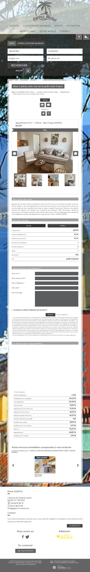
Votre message (17, 292)
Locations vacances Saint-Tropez (47, 91)
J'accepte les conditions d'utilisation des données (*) (30, 309)
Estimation (73, 25)
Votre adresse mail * (19, 277)
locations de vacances (37, 25)
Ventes (58, 25)
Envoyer (50, 314)
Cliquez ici (74, 525)
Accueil (14, 25)
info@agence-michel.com (18, 507)
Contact (65, 30)
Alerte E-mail (28, 30)
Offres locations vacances (31, 42)
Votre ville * (16, 287)
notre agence (48, 30)
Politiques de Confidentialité (40, 334)
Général (28, 225)
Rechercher (19, 64)
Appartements (65, 91)
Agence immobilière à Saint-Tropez (23, 91)
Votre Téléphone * (18, 282)
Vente (11, 42)
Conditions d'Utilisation (57, 334)
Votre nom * (16, 273)
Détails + (63, 225)
